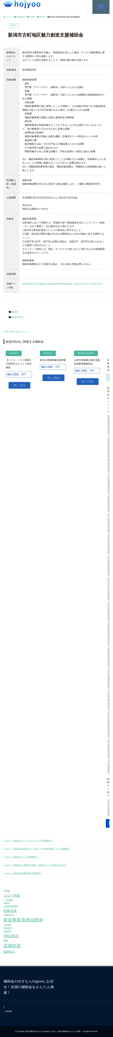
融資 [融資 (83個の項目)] (6, 940)
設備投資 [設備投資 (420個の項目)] (12, 945)
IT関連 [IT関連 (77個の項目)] (7, 890)
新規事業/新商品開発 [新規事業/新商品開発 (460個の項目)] (23, 919)
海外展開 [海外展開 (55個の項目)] (7, 924)
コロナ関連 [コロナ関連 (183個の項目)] (12, 895)
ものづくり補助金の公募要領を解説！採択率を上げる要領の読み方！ (35, 865)
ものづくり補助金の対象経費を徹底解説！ (23, 873)
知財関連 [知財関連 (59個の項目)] (7, 931)
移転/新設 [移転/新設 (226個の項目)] (11, 935)
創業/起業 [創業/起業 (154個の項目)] (10, 910)
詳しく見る (19, 385)
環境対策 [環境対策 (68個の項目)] (8, 928)
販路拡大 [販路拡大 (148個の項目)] (9, 951)
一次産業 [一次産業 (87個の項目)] (8, 899)
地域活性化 (17, 317)
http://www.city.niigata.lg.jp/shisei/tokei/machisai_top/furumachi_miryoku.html (62, 283)
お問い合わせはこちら (15, 331)
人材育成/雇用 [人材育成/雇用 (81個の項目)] (11, 906)
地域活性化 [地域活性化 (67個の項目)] (9, 914)
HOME (9, 1011)
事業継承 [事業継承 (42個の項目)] (7, 903)
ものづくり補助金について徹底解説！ (21, 856)
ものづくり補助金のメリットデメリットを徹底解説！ (28, 840)
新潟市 (15, 311)
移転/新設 (81, 353)
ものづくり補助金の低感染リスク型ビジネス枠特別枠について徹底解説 (36, 848)
